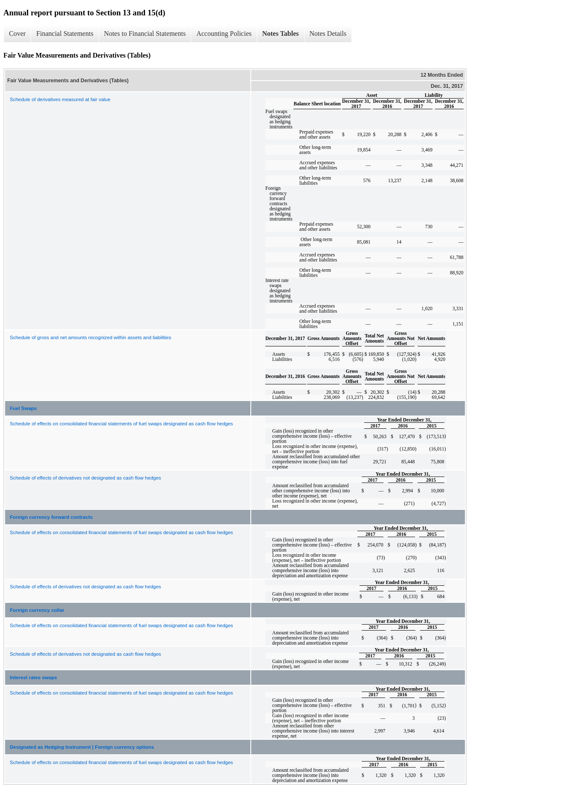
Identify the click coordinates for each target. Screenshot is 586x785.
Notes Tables (280, 33)
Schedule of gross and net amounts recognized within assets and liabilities (90, 337)
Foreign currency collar (37, 610)
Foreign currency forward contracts (51, 517)
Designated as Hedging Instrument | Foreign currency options (82, 747)
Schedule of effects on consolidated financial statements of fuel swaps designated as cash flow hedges (121, 423)
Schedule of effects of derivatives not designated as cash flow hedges (85, 477)
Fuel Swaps (23, 408)
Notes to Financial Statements (145, 33)
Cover (17, 33)
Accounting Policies (223, 33)
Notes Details (328, 33)
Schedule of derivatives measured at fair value (60, 99)
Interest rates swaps (33, 677)
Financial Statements (64, 33)
